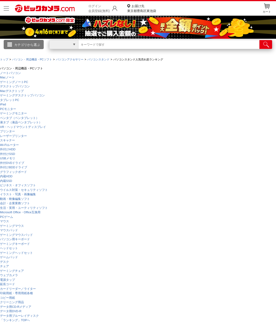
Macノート (7, 77)
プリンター (7, 131)
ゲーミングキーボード (15, 244)
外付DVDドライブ (12, 163)
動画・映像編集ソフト (15, 199)
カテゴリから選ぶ (27, 45)
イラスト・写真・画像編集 (18, 194)
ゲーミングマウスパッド (16, 235)
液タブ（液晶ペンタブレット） (21, 122)
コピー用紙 (7, 297)
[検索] (265, 44)
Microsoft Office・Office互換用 (20, 212)
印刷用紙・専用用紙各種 (16, 293)
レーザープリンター (13, 136)
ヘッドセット (9, 248)
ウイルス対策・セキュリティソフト (24, 190)
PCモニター (8, 109)
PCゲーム (6, 217)
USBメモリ (7, 158)
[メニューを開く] (6, 8)
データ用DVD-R (10, 311)
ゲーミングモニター (13, 113)
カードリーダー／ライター (18, 288)
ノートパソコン (10, 73)
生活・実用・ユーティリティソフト (24, 208)
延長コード (7, 284)
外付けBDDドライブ (13, 167)
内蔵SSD (6, 181)
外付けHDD (7, 149)
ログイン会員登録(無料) (99, 8)
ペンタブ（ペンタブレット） (19, 118)
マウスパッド (9, 230)
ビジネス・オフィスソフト (18, 185)
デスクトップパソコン (15, 86)
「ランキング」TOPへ (15, 320)
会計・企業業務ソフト (15, 203)
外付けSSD (7, 154)
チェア (4, 266)
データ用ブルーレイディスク (19, 315)
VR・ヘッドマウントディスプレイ (23, 127)
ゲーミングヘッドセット (16, 253)
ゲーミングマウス (12, 226)
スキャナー (7, 140)
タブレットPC (9, 100)
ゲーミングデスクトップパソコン (22, 95)
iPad (3, 104)
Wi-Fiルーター (9, 145)
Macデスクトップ (12, 91)
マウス (4, 221)
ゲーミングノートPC (14, 82)
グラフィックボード (13, 172)
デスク (4, 262)
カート (267, 8)
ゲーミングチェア (12, 271)
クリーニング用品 (12, 302)
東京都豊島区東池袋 (141, 8)
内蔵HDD (6, 176)
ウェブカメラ (9, 275)
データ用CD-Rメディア (16, 306)
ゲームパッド (9, 257)
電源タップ (7, 280)
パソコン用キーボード (15, 239)
